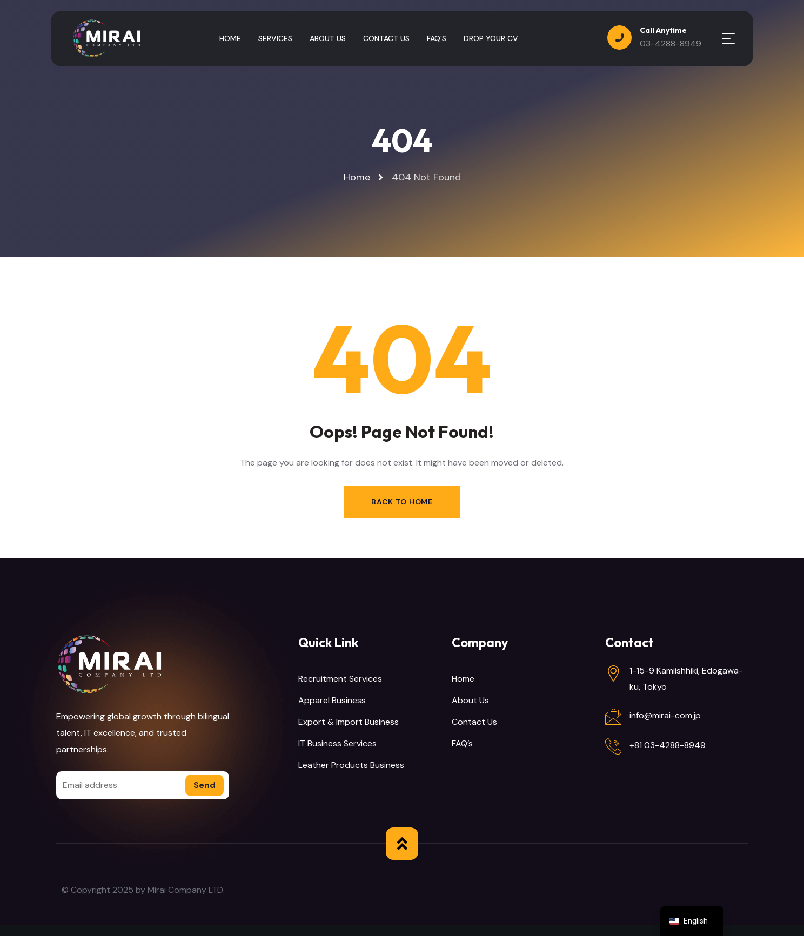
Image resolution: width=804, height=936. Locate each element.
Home (463, 678)
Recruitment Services (340, 678)
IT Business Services (337, 743)
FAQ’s (462, 743)
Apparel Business (332, 700)
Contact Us (474, 722)
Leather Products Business (351, 765)
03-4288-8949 (670, 43)
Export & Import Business (348, 722)
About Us (470, 700)
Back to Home (401, 502)
